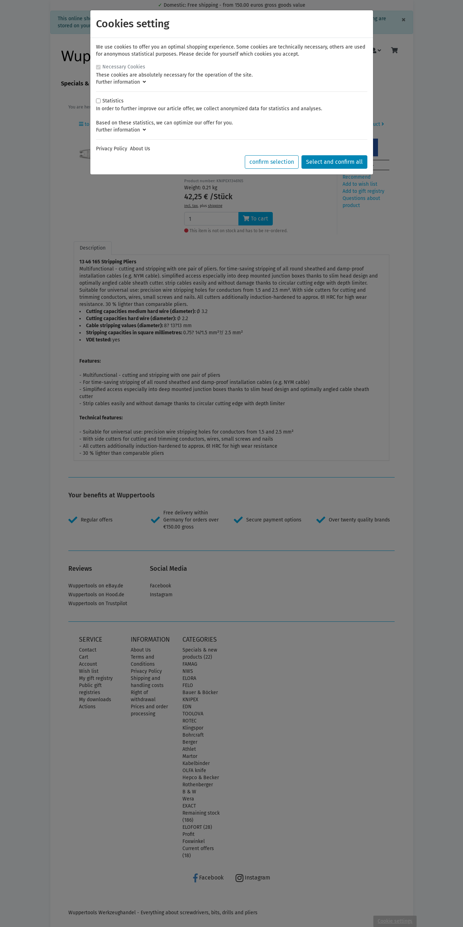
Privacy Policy (111, 149)
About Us (140, 149)
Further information (121, 82)
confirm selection (271, 161)
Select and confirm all (334, 161)
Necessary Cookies (123, 67)
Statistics (113, 101)
